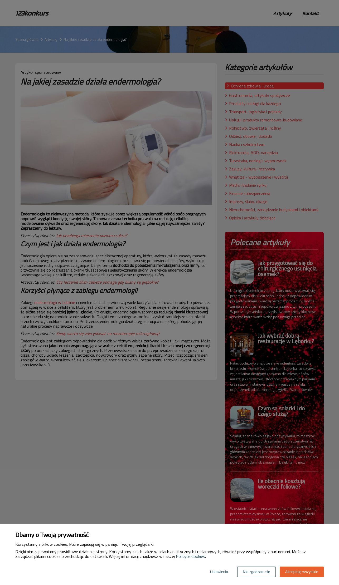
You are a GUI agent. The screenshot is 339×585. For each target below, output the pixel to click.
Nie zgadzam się (256, 572)
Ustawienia (219, 572)
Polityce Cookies (190, 556)
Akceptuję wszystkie (301, 572)
